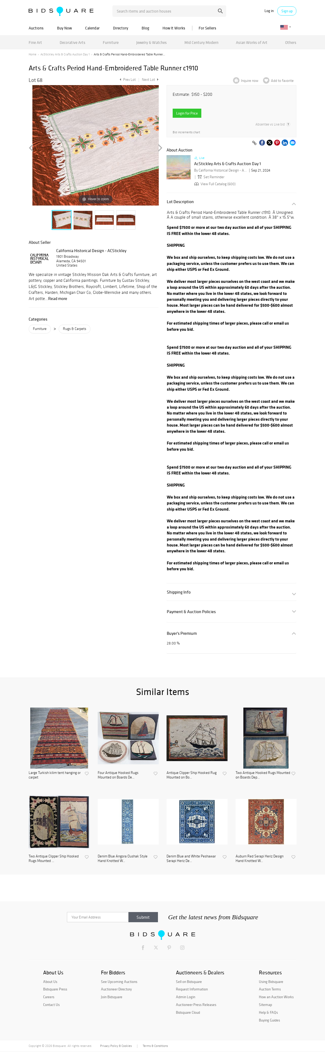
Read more (57, 298)
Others (290, 42)
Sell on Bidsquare (189, 981)
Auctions (36, 28)
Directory (120, 28)
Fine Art (35, 42)
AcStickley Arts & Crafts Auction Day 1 (65, 54)
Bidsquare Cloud (188, 1012)
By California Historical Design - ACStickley (221, 170)
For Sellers (207, 28)
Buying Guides (269, 1020)
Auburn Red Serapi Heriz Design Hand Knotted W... (260, 858)
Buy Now (64, 28)
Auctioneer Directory (116, 989)
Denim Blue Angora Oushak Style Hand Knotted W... (123, 858)
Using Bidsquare (271, 981)
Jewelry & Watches (151, 42)
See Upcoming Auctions (119, 981)
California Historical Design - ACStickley (91, 250)
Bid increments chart (186, 132)
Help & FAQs (268, 1012)
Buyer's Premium (182, 633)
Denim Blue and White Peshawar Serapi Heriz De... (191, 858)
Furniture (111, 42)
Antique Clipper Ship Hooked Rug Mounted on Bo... (192, 775)
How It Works (173, 28)
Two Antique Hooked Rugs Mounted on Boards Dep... (263, 775)
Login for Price (187, 113)
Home (32, 54)
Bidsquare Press (55, 989)
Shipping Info (179, 592)
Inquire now (249, 80)
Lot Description (180, 201)
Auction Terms (270, 989)
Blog (145, 28)
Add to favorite (282, 80)
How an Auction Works (276, 996)
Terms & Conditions (155, 1046)
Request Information (192, 989)
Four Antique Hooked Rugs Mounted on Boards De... (118, 775)
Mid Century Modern (201, 42)
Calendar (92, 28)
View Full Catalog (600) (214, 184)
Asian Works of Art (251, 42)
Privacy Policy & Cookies (116, 1046)
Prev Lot (127, 79)
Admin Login (185, 996)
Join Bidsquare (111, 996)
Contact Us (51, 1004)
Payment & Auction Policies (191, 611)
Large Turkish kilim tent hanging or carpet (55, 775)
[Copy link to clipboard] (254, 143)
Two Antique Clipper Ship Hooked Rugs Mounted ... (54, 858)
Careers (48, 996)
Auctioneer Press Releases (196, 1004)
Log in (269, 11)
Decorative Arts (72, 42)
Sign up (287, 11)
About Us (50, 981)
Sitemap (265, 1004)
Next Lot (150, 79)
